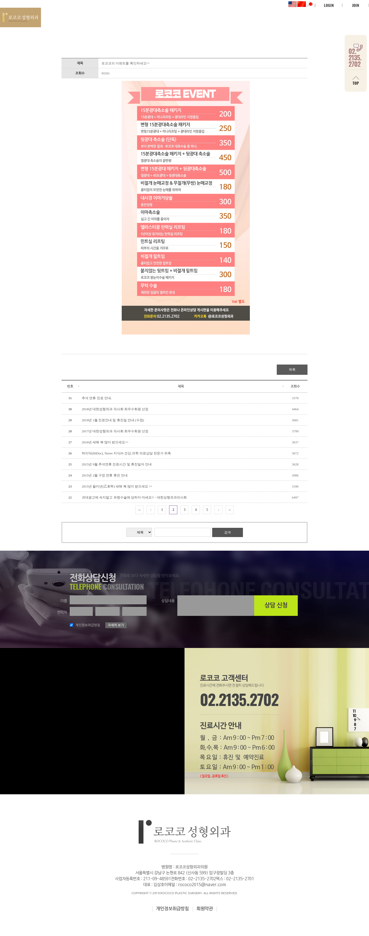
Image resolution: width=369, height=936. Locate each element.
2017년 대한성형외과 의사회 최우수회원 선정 (115, 431)
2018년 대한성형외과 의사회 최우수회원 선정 (115, 409)
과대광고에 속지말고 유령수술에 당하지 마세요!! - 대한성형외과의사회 (134, 497)
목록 (292, 369)
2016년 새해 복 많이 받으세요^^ (105, 442)
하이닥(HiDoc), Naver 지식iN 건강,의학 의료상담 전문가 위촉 (126, 453)
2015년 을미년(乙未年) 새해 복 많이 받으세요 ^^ (117, 486)
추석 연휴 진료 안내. (97, 398)
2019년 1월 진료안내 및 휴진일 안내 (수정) (113, 420)
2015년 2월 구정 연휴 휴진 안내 (105, 475)
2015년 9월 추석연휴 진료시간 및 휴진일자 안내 (117, 464)
